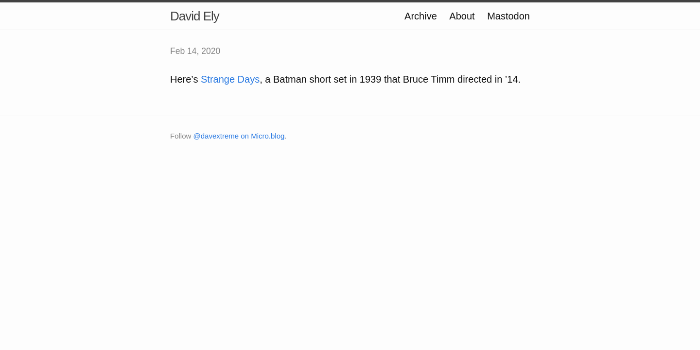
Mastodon (508, 16)
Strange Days (230, 79)
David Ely (194, 16)
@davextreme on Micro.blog (239, 136)
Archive (420, 16)
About (461, 16)
